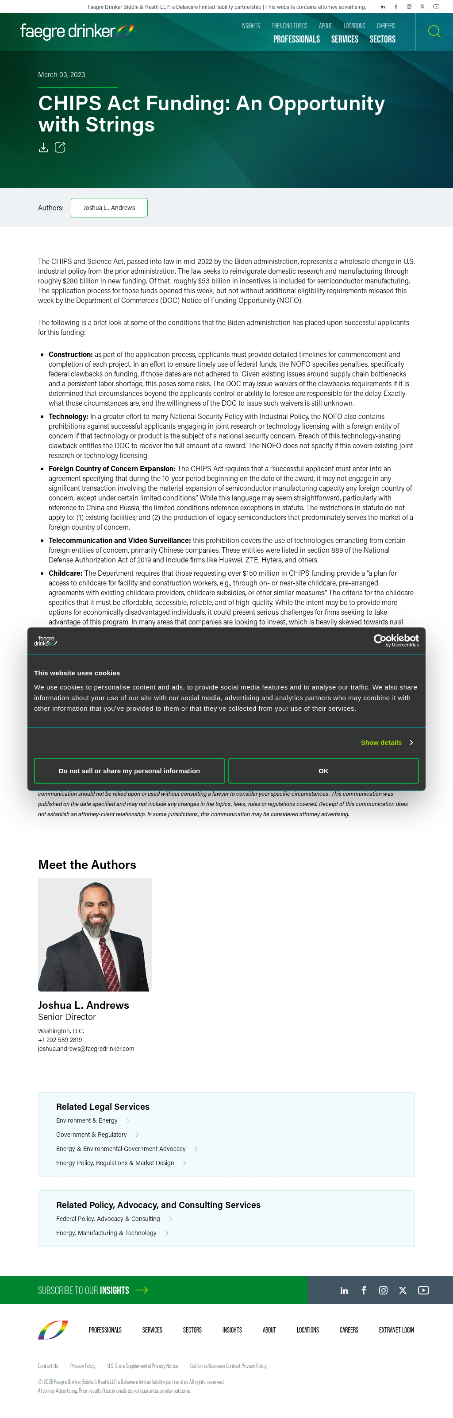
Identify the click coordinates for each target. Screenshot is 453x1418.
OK (324, 770)
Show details (381, 742)
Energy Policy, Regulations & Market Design (121, 1163)
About (269, 1330)
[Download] (43, 147)
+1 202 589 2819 (60, 1039)
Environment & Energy (93, 1120)
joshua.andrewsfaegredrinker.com (86, 1048)
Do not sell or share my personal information (129, 770)
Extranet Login (396, 1330)
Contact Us (48, 1365)
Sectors (192, 1330)
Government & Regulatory (97, 1134)
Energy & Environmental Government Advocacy (127, 1149)
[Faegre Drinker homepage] (77, 32)
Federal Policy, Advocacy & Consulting (114, 1219)
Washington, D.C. (61, 1031)
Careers (349, 1330)
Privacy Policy (83, 1365)
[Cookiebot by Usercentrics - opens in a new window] (380, 640)
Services (152, 1330)
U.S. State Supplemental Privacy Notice (142, 1365)
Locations (308, 1330)
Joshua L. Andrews (109, 207)
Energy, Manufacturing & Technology (112, 1233)
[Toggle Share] (60, 147)
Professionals (105, 1330)
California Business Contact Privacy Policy (228, 1365)
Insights (232, 1330)
